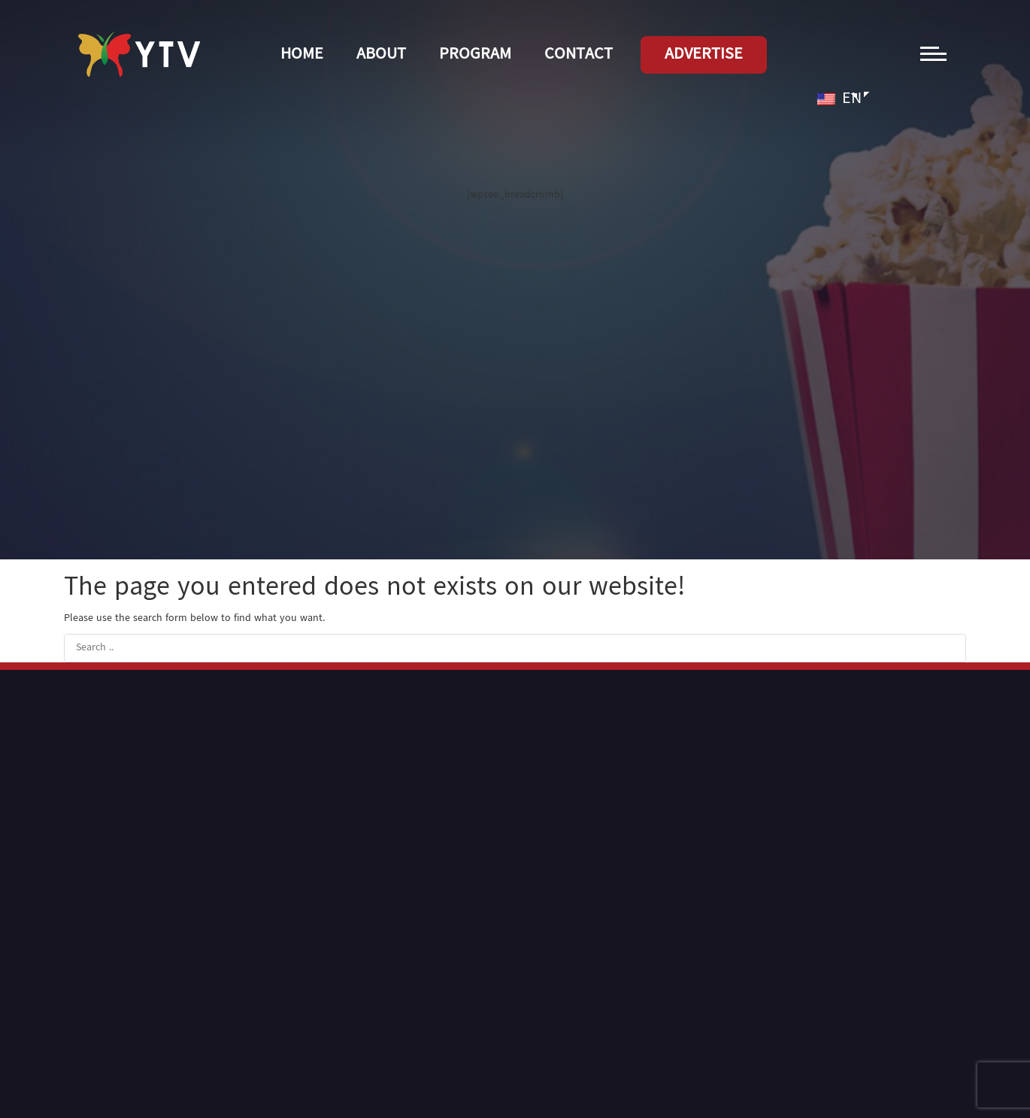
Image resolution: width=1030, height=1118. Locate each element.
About (381, 55)
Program (475, 55)
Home (301, 55)
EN (839, 99)
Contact (578, 55)
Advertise (704, 55)
